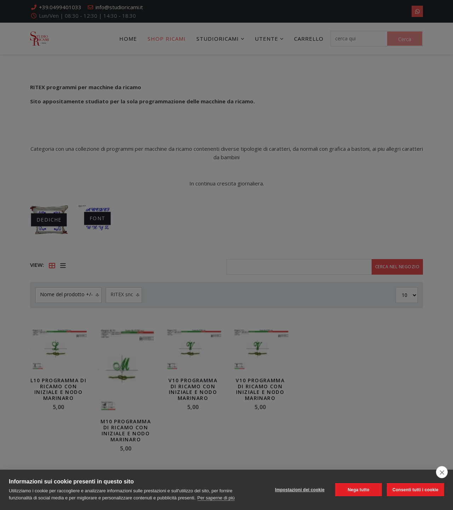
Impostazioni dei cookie (300, 489)
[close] (442, 472)
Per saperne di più (216, 497)
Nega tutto (358, 489)
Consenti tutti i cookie (415, 489)
